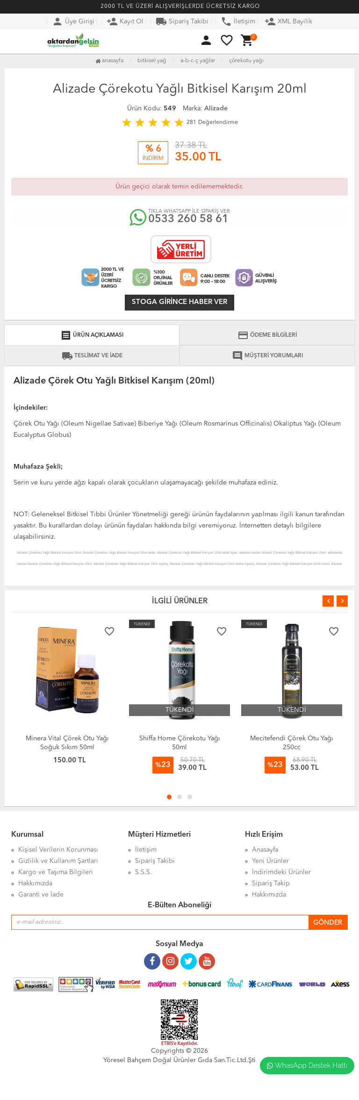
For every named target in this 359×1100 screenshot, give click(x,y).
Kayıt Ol (125, 21)
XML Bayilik (288, 21)
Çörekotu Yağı (246, 61)
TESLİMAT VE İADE (92, 356)
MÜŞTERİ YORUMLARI (267, 356)
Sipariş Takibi (182, 21)
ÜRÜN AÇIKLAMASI (91, 335)
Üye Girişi (73, 21)
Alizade (216, 108)
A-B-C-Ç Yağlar (197, 61)
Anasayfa (109, 61)
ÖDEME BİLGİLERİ (267, 335)
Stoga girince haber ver (179, 302)
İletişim (238, 21)
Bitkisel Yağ (151, 61)
